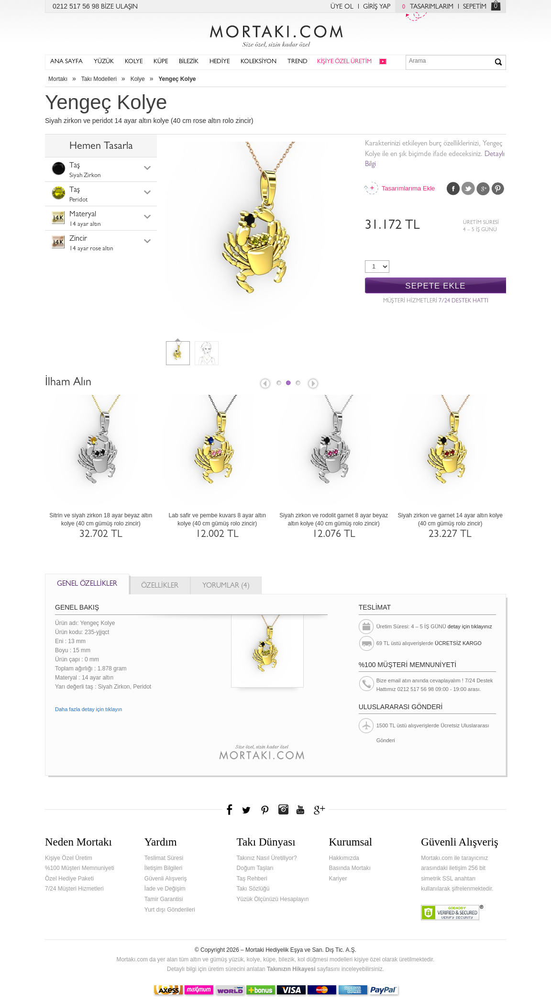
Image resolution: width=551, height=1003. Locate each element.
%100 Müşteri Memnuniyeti (79, 868)
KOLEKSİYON (258, 62)
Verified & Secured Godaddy (452, 912)
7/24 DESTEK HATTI (463, 301)
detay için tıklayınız (470, 626)
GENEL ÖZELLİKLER (87, 584)
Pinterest (498, 188)
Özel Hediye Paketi (69, 878)
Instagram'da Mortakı (283, 809)
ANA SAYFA (66, 62)
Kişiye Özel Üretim (68, 858)
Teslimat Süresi (163, 858)
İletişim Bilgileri (163, 868)
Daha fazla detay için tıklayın (88, 709)
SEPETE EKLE (435, 285)
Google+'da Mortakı (321, 809)
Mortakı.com (275, 34)
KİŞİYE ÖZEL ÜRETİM (344, 62)
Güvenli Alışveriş (165, 878)
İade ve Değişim (165, 888)
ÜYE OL (342, 7)
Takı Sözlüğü (253, 888)
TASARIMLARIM (425, 7)
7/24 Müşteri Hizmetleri (74, 888)
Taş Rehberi (252, 878)
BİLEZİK (188, 62)
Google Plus (483, 188)
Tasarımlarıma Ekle (408, 188)
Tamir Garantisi (163, 899)
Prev (264, 384)
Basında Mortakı (349, 868)
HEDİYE (219, 62)
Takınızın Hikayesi (291, 969)
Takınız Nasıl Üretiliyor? (267, 858)
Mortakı (57, 79)
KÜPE (161, 62)
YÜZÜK (104, 62)
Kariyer (338, 878)
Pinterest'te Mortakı (264, 809)
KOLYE (134, 62)
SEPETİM (474, 7)
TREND (297, 62)
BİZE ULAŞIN (119, 7)
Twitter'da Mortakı (247, 809)
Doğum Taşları (255, 868)
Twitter (468, 188)
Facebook (453, 188)
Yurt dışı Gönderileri (169, 909)
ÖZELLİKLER (159, 586)
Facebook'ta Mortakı (230, 809)
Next (313, 384)
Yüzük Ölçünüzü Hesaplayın (273, 899)
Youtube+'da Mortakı (300, 809)
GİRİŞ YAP (376, 7)
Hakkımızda (344, 858)
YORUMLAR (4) (226, 586)
